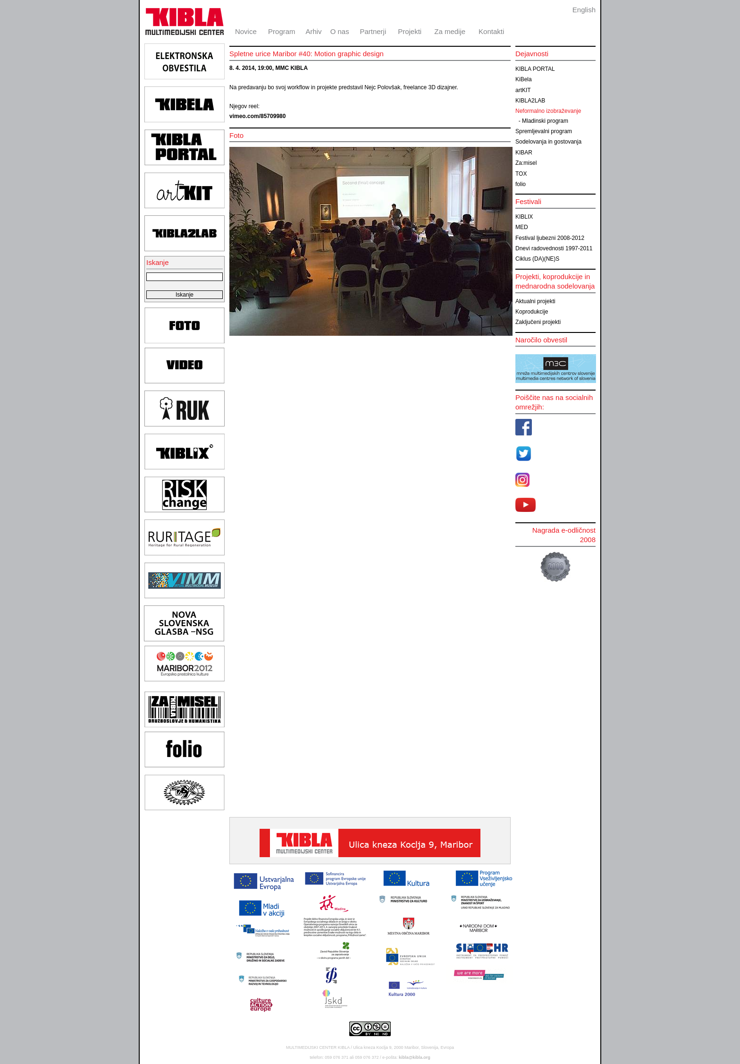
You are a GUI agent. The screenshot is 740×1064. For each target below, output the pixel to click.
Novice (246, 31)
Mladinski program (545, 121)
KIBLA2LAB (530, 100)
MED (521, 227)
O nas (339, 31)
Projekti (409, 31)
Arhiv (313, 31)
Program (281, 31)
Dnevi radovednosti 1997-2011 (553, 248)
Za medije (449, 31)
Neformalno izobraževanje (548, 111)
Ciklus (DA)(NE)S (537, 258)
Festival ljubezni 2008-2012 (549, 238)
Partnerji (373, 31)
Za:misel (526, 163)
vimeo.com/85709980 (257, 116)
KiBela (523, 79)
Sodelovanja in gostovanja (548, 141)
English (584, 10)
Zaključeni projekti (538, 322)
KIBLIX (524, 216)
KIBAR (523, 152)
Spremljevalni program (543, 131)
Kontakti (491, 31)
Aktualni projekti (535, 301)
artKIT (523, 90)
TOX (521, 173)
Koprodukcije (531, 311)
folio (520, 184)
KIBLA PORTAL (535, 69)
